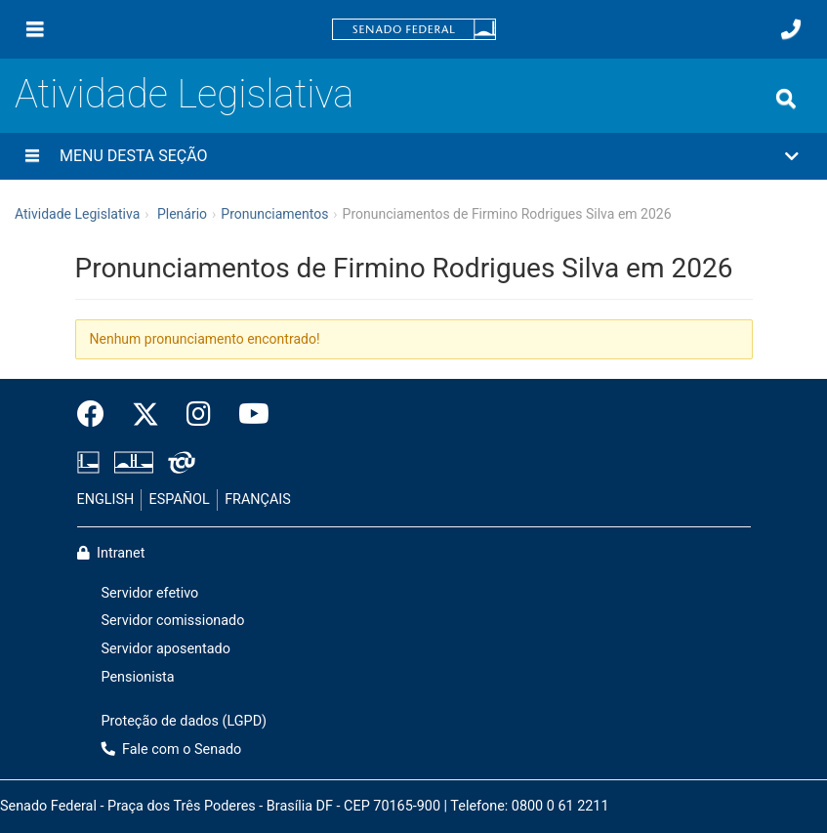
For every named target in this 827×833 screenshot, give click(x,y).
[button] (413, 156)
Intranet (111, 553)
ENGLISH (106, 499)
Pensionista (138, 677)
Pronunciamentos (274, 214)
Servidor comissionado (173, 620)
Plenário (182, 214)
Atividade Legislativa (184, 94)
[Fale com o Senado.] (791, 29)
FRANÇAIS (258, 499)
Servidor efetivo (150, 593)
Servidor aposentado (166, 649)
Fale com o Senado (172, 749)
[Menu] (35, 29)
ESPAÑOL (179, 499)
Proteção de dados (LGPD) (185, 721)
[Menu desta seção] (32, 156)
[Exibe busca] (786, 98)
